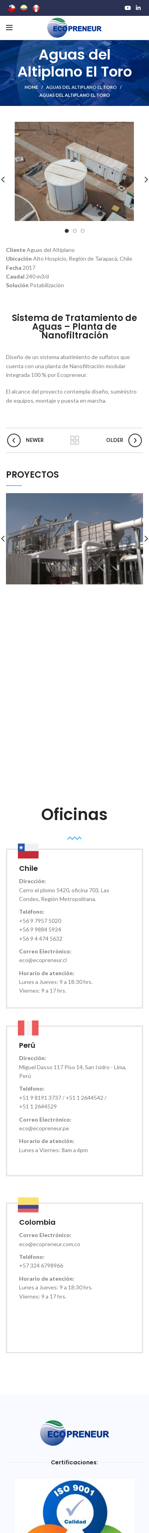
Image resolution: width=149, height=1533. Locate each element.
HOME (31, 87)
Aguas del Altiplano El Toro (81, 87)
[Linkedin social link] (138, 8)
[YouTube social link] (128, 8)
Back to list (74, 440)
